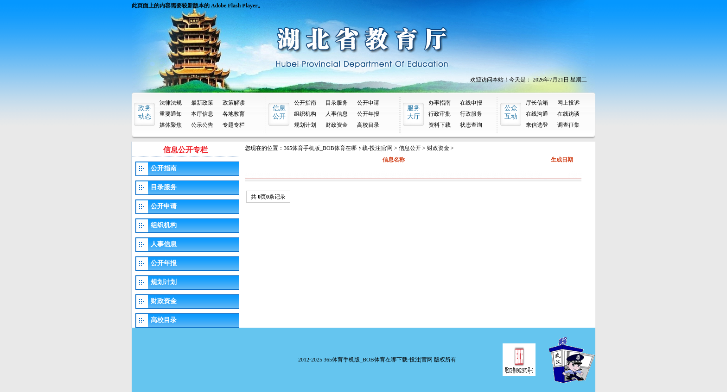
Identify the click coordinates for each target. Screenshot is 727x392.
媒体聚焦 (170, 125)
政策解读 (234, 103)
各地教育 (234, 114)
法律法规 (170, 103)
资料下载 (439, 125)
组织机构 (305, 114)
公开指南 (305, 103)
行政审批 (439, 114)
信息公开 (410, 148)
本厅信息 (202, 114)
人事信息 (336, 114)
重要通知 (170, 114)
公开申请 (368, 103)
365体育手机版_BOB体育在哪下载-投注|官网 (338, 148)
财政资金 (336, 125)
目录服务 (336, 103)
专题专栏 (234, 125)
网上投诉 (568, 103)
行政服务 (471, 114)
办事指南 (439, 103)
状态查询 (471, 125)
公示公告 (202, 125)
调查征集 (568, 125)
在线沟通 (537, 114)
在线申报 (471, 103)
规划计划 (305, 125)
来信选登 (537, 125)
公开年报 (368, 114)
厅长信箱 (537, 103)
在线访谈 (568, 114)
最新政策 (202, 103)
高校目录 (368, 125)
